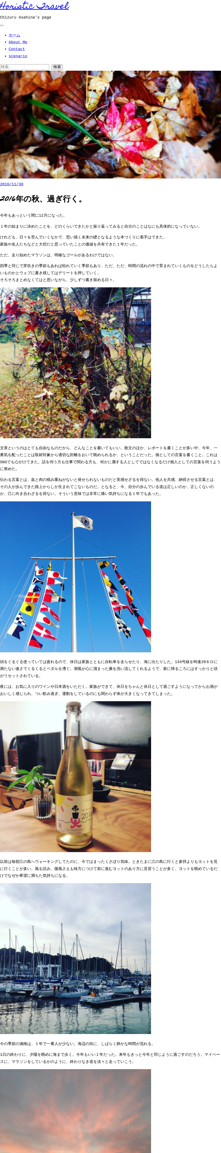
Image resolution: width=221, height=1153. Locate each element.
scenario (18, 56)
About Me (18, 42)
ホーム (14, 35)
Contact (17, 49)
